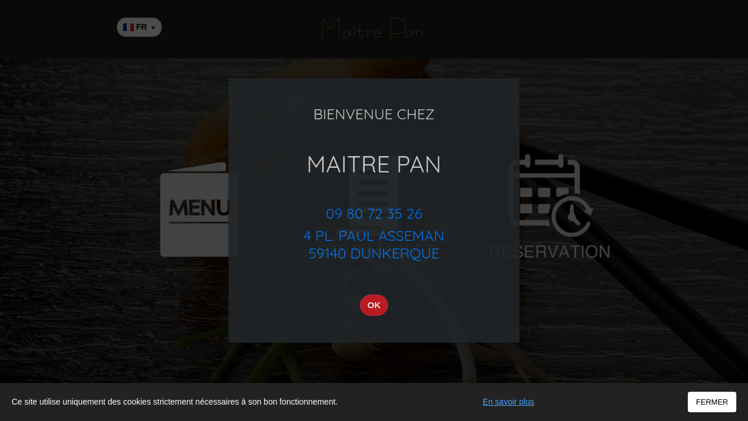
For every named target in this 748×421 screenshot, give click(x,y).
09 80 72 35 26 (373, 213)
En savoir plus (508, 401)
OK (374, 305)
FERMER (712, 402)
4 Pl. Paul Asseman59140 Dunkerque (374, 244)
